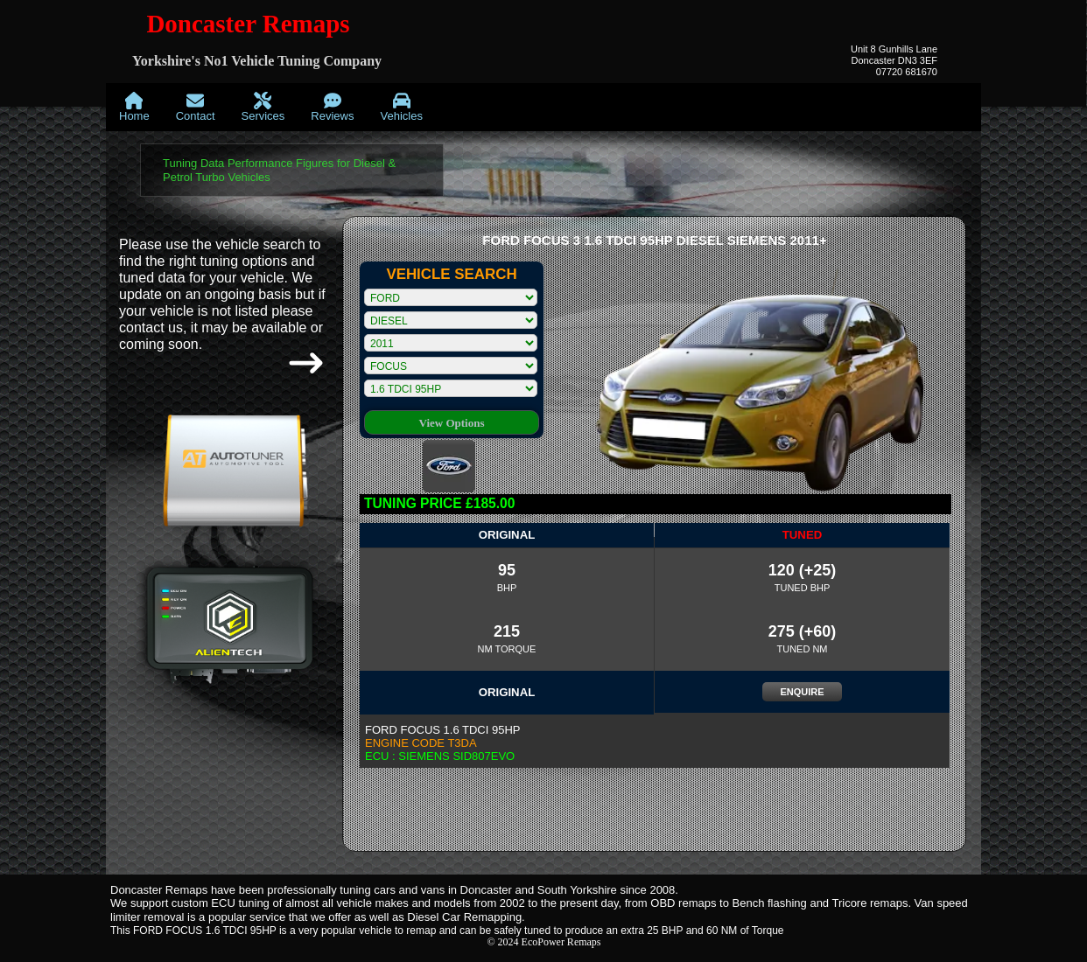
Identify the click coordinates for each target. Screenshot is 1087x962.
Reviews (332, 107)
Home (134, 107)
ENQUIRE (802, 692)
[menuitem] (134, 107)
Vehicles (401, 107)
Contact (195, 107)
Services (263, 107)
